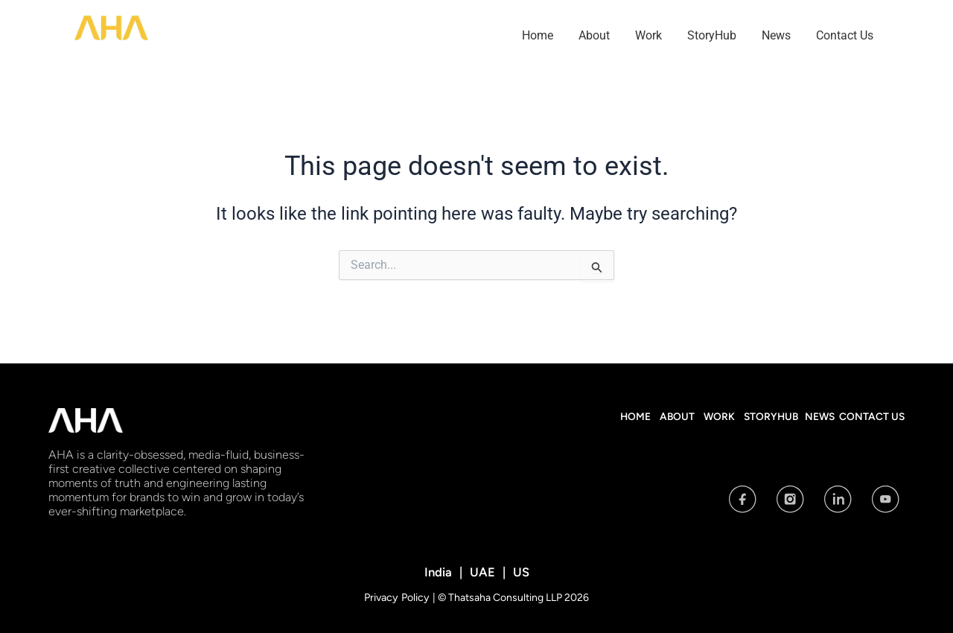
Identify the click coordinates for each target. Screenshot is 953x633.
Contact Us (844, 35)
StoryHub (711, 35)
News (776, 35)
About (594, 35)
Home (537, 35)
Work (648, 35)
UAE (482, 571)
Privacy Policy (398, 597)
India (440, 571)
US (519, 571)
